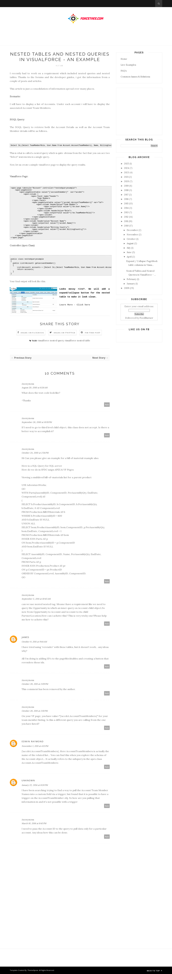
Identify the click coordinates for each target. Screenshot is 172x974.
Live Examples (128, 64)
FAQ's (124, 70)
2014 (126, 208)
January (131, 283)
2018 (126, 190)
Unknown (28, 780)
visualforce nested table (77, 340)
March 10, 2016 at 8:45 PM (34, 823)
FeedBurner (146, 317)
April (129, 256)
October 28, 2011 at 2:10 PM (35, 711)
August (130, 243)
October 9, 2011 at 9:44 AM (34, 641)
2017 (126, 194)
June (129, 252)
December (132, 230)
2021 (126, 176)
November (132, 234)
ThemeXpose (33, 970)
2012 (126, 216)
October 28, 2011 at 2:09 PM (35, 684)
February (131, 279)
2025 (126, 163)
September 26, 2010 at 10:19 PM (37, 422)
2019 (126, 185)
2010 (126, 225)
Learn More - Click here (74, 305)
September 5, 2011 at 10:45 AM (36, 598)
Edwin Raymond (33, 741)
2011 (126, 221)
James (25, 637)
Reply (107, 404)
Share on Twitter (64, 333)
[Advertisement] (86, 37)
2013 (126, 212)
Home (124, 59)
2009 (126, 288)
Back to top (154, 971)
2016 (126, 199)
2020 (126, 181)
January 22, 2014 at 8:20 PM (35, 785)
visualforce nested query (51, 340)
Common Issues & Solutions (135, 76)
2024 (126, 168)
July (129, 247)
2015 (126, 203)
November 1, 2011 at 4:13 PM (35, 746)
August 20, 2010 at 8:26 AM (35, 387)
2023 (126, 172)
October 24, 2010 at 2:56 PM (35, 452)
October (131, 239)
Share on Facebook (32, 333)
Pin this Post (93, 333)
